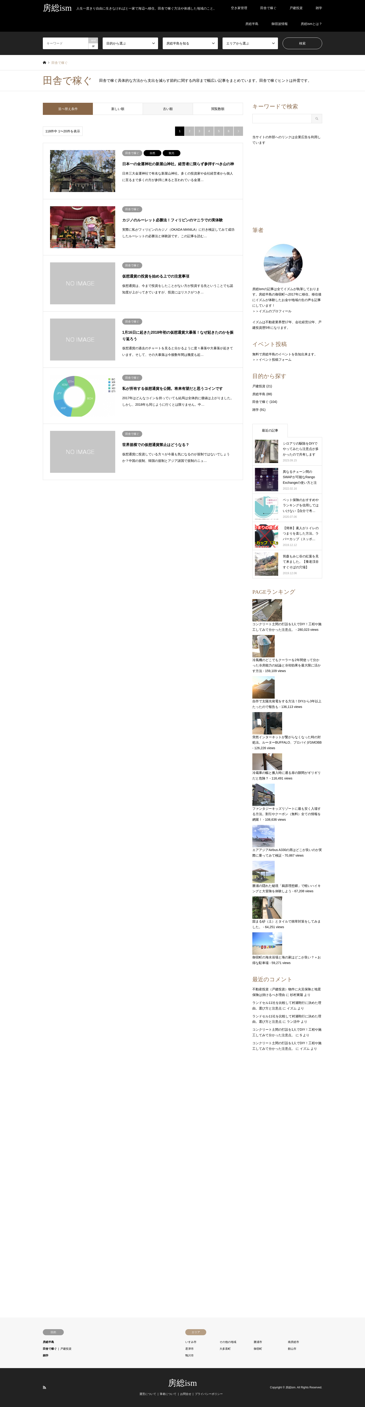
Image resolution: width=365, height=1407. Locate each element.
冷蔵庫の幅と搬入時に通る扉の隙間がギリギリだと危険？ (286, 766)
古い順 (168, 109)
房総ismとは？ (311, 24)
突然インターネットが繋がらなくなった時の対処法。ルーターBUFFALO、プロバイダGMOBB (287, 728)
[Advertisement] (287, 186)
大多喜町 (225, 1348)
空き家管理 (239, 8)
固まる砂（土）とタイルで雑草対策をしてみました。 (286, 912)
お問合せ (185, 1394)
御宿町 (258, 1348)
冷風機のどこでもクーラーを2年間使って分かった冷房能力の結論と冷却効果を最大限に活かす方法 (286, 654)
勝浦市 (258, 1342)
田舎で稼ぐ (268, 8)
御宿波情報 (279, 24)
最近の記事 (270, 430)
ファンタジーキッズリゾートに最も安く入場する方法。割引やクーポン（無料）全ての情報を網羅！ (286, 803)
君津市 (189, 1348)
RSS (44, 1387)
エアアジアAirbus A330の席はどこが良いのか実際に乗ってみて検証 (287, 841)
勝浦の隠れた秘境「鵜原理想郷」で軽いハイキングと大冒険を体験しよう (286, 877)
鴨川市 (189, 1355)
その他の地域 (228, 1342)
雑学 (319, 8)
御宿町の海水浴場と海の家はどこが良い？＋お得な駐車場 (286, 948)
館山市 (292, 1348)
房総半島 (251, 24)
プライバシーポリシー (209, 1394)
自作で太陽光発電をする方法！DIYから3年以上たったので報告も (286, 692)
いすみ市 (190, 1342)
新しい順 (117, 109)
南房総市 (293, 1342)
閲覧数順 (217, 109)
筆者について (168, 1394)
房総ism (182, 1383)
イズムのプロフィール (275, 311)
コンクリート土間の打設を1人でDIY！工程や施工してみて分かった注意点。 (286, 615)
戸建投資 (296, 8)
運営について (147, 1394)
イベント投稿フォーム (275, 359)
